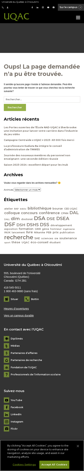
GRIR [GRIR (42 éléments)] (38, 229)
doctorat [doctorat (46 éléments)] (27, 219)
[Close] (78, 448)
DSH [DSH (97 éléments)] (20, 224)
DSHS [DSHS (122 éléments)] (33, 224)
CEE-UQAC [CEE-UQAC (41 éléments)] (70, 208)
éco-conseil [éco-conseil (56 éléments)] (39, 242)
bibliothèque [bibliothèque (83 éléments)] (39, 208)
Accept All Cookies (54, 466)
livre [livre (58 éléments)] (29, 232)
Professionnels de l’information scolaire (36, 374)
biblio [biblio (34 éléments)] (23, 209)
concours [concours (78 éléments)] (29, 213)
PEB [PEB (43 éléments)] (48, 232)
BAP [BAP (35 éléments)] (16, 208)
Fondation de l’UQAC (24, 367)
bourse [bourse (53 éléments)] (57, 208)
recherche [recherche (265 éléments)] (18, 237)
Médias (15, 345)
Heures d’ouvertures (16, 308)
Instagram (17, 421)
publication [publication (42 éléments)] (67, 232)
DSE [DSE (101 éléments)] (51, 218)
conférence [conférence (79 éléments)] (49, 213)
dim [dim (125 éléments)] (15, 218)
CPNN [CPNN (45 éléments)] (64, 213)
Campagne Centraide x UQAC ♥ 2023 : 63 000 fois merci (39, 140)
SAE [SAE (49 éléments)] (37, 238)
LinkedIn (16, 414)
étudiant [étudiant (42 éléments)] (55, 242)
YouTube (16, 400)
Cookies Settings (24, 466)
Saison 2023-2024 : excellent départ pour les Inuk (36, 164)
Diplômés (17, 338)
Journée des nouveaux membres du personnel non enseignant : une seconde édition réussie (37, 157)
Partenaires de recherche (26, 360)
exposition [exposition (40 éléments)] (11, 229)
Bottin (35, 299)
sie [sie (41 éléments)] (56, 238)
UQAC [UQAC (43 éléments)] (25, 242)
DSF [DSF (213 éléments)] (9, 224)
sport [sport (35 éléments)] (7, 242)
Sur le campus (71, 7)
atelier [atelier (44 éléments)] (8, 208)
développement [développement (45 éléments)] (61, 225)
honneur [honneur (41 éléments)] (56, 229)
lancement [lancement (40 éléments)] (18, 232)
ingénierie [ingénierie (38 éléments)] (69, 229)
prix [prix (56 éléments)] (56, 232)
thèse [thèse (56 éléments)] (15, 242)
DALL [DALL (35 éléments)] (7, 219)
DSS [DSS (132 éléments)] (44, 224)
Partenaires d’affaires (24, 353)
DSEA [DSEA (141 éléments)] (62, 218)
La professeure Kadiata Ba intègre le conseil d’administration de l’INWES (33, 148)
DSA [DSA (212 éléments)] (39, 218)
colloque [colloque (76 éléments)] (12, 213)
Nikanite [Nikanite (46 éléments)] (39, 232)
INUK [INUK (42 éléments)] (7, 232)
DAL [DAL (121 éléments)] (74, 212)
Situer (14, 299)
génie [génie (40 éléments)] (45, 229)
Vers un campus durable (19, 315)
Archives (8, 189)
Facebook (17, 407)
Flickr (14, 428)
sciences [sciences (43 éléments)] (47, 238)
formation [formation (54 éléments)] (26, 229)
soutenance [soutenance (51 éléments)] (68, 238)
